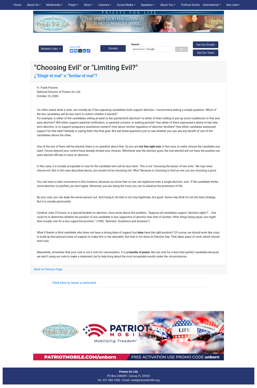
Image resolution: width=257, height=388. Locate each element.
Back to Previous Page (48, 269)
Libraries (103, 5)
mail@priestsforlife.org (145, 380)
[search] (151, 49)
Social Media (125, 5)
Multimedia (53, 5)
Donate (113, 48)
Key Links (232, 5)
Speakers (147, 5)
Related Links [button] (49, 48)
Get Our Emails (205, 44)
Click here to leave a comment (74, 283)
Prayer (72, 5)
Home (17, 5)
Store (87, 5)
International (211, 5)
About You (166, 5)
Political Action (190, 5)
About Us (33, 5)
